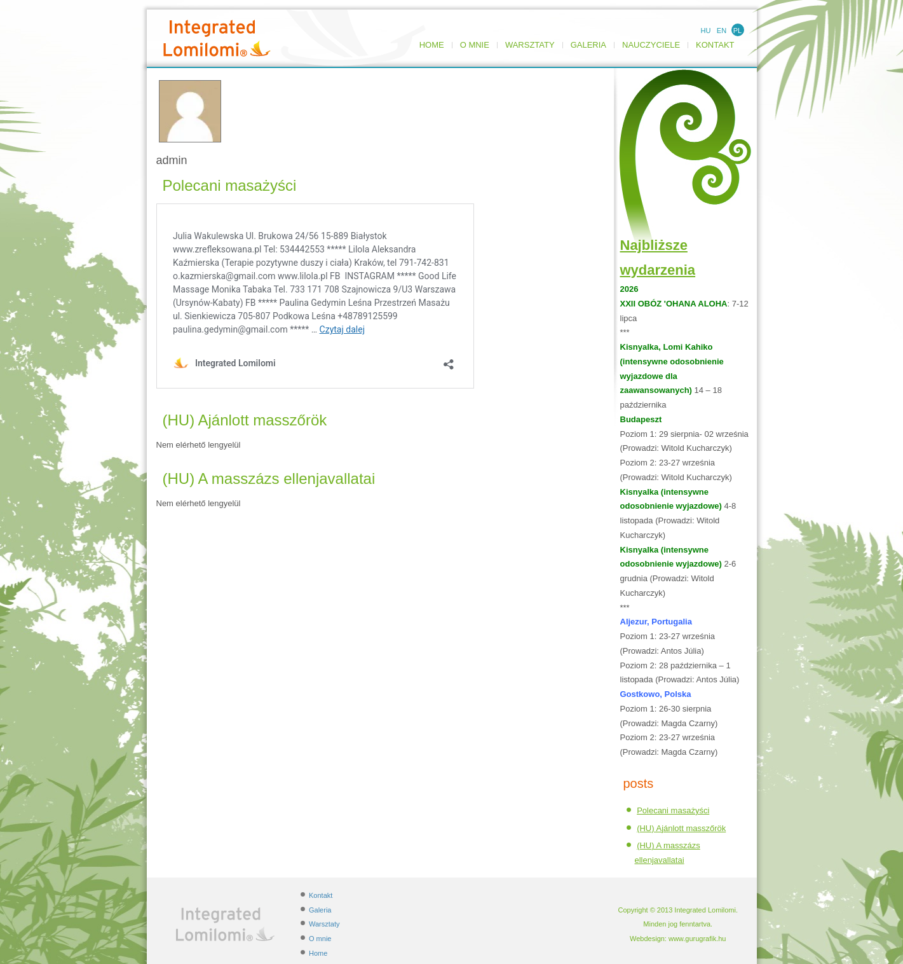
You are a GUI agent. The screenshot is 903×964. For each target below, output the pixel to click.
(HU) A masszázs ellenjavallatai (269, 478)
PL (737, 30)
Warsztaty (530, 45)
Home (431, 45)
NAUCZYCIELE (651, 45)
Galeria (588, 45)
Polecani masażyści (230, 185)
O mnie (474, 45)
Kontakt (715, 45)
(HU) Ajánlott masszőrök (245, 420)
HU (706, 30)
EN (721, 30)
